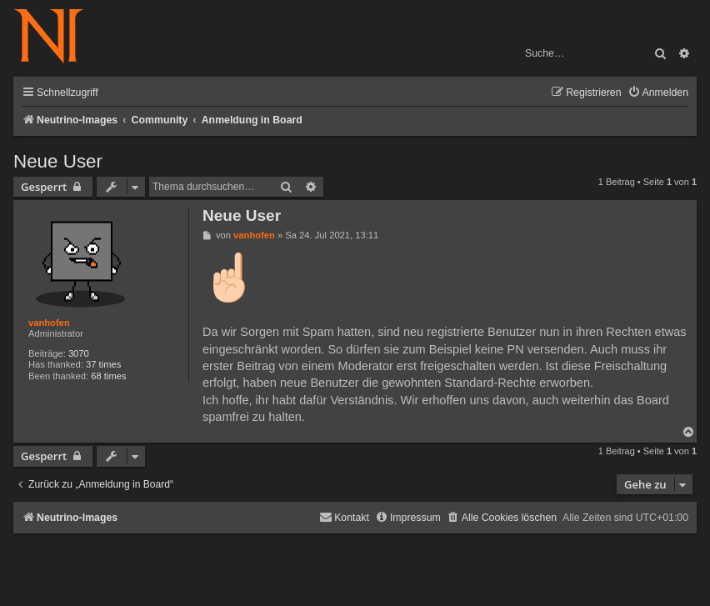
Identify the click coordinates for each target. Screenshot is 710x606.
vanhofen (49, 323)
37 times (103, 364)
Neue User (57, 161)
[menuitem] (658, 93)
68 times (108, 376)
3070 (78, 353)
